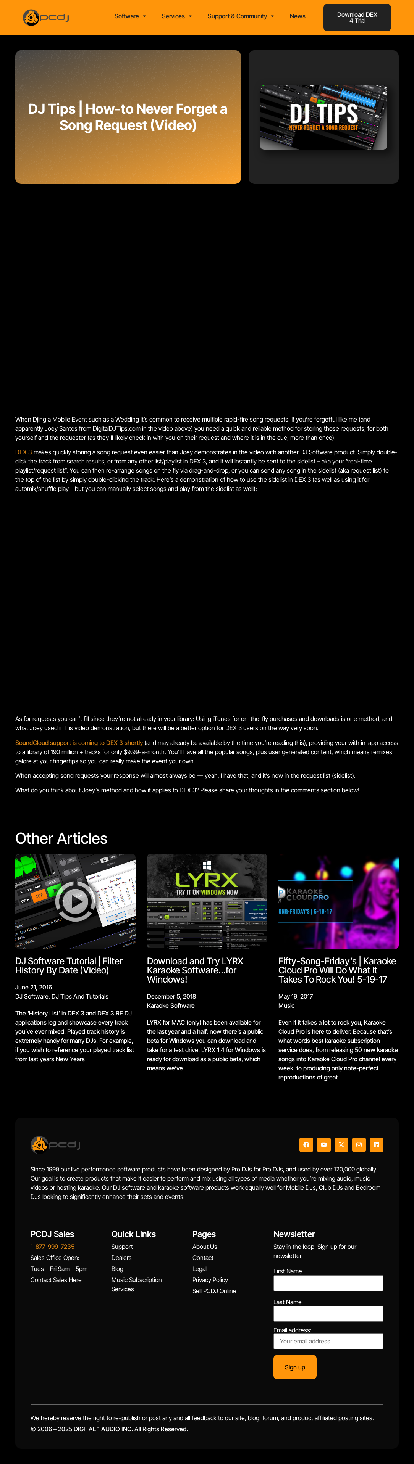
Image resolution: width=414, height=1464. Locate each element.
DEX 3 (23, 452)
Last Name (287, 1302)
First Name (287, 1271)
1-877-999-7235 (52, 1246)
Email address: (328, 1338)
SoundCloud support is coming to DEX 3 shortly (79, 742)
